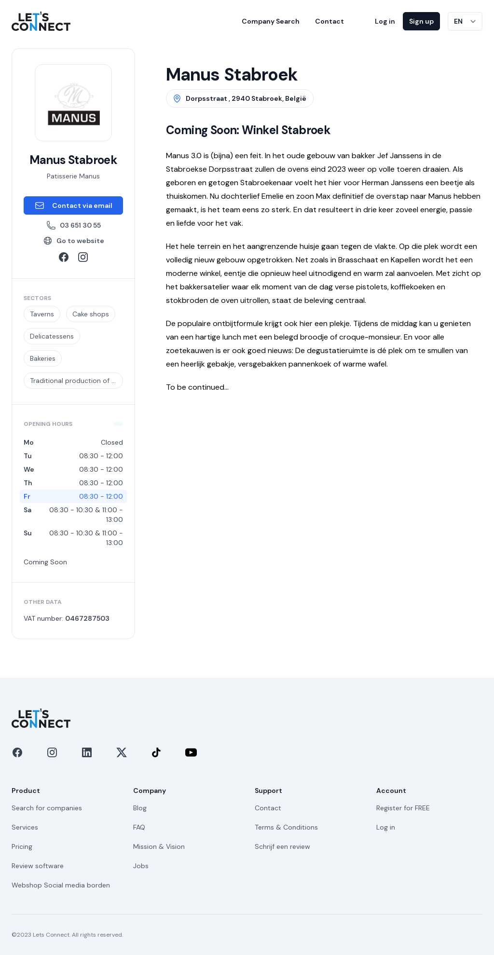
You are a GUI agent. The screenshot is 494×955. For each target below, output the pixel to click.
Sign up (421, 21)
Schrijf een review (282, 846)
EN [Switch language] (458, 21)
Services (25, 827)
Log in (385, 21)
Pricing (22, 846)
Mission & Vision (159, 846)
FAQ (139, 827)
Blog (140, 808)
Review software (38, 865)
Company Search (271, 21)
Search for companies (47, 808)
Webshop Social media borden (61, 885)
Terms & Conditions (286, 827)
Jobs (141, 865)
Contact (329, 21)
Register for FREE (403, 808)
